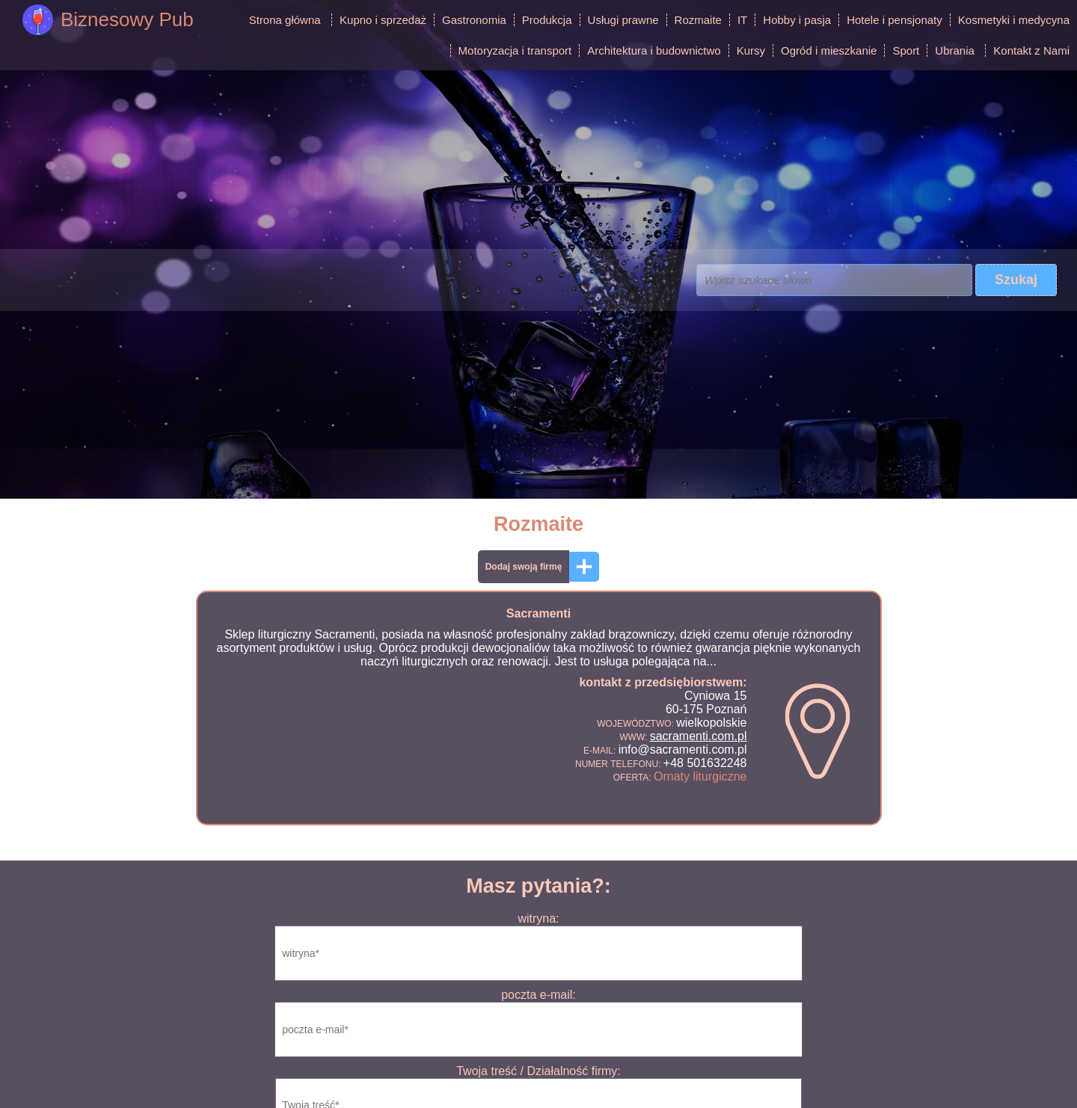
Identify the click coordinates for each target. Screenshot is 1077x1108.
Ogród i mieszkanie (829, 50)
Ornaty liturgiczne (700, 776)
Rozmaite (698, 19)
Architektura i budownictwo (653, 50)
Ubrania (955, 50)
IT (742, 19)
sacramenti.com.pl (698, 736)
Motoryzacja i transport (515, 50)
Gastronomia (474, 19)
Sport (905, 50)
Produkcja (547, 19)
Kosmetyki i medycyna (1014, 19)
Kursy (751, 50)
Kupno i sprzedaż (383, 19)
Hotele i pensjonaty (894, 19)
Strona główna (285, 19)
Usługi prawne (623, 19)
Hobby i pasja (797, 19)
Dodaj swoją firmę (523, 566)
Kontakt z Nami (1031, 50)
